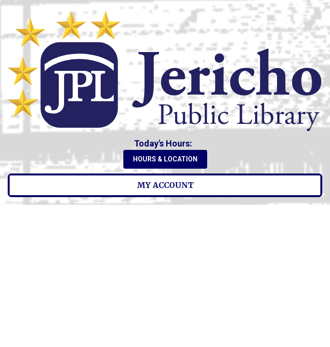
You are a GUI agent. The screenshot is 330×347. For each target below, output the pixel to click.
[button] (165, 143)
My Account (165, 185)
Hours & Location (165, 159)
